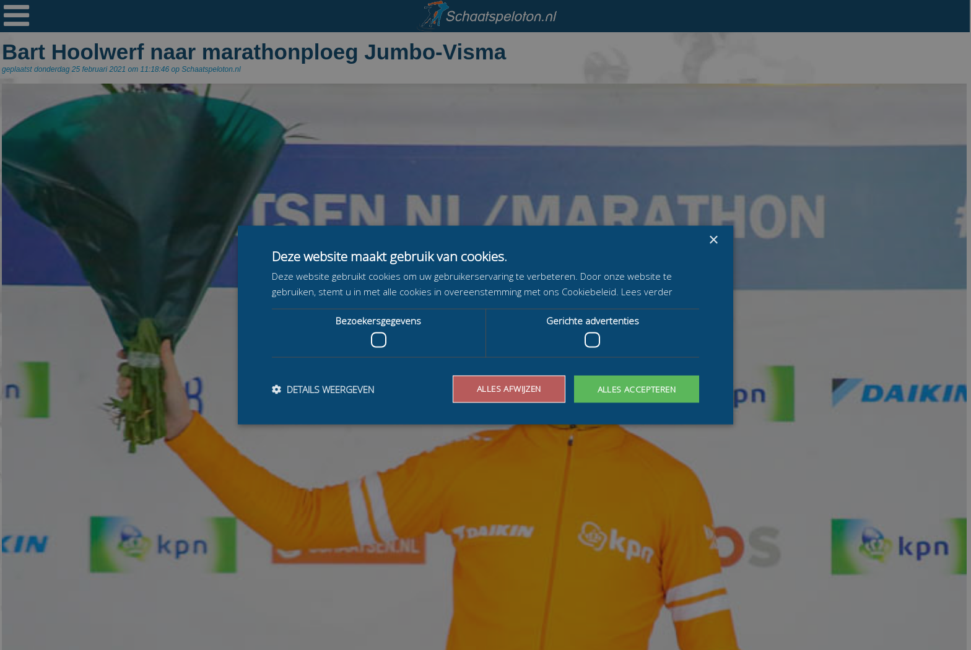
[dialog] (485, 325)
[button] (323, 389)
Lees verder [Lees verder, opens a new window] (647, 291)
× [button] (713, 240)
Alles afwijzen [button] (504, 388)
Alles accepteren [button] (635, 388)
